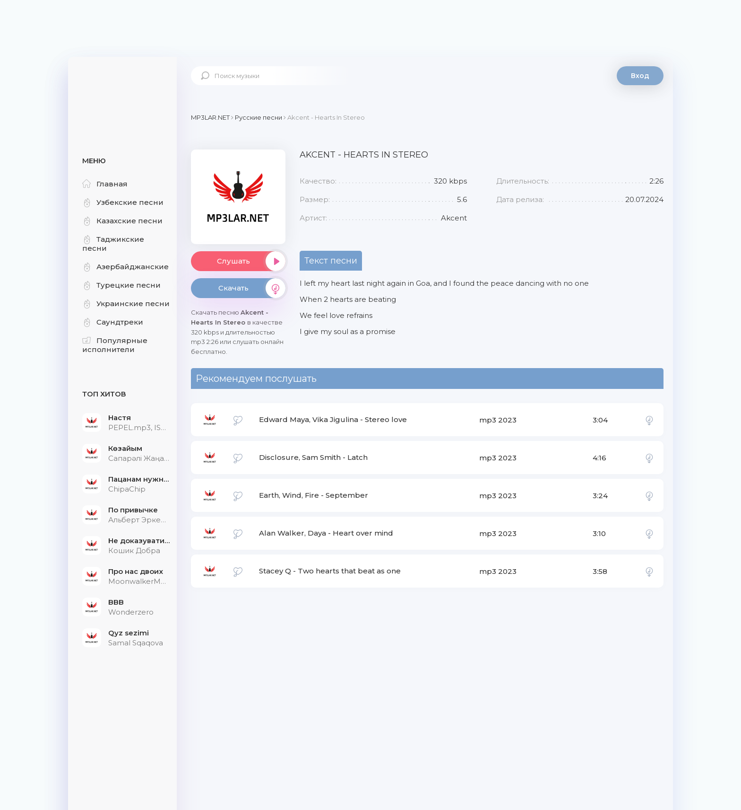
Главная (105, 183)
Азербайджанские (125, 266)
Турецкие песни (121, 285)
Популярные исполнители (114, 345)
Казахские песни (122, 220)
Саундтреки (112, 321)
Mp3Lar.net (122, 87)
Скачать (251, 288)
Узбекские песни (123, 202)
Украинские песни (126, 303)
